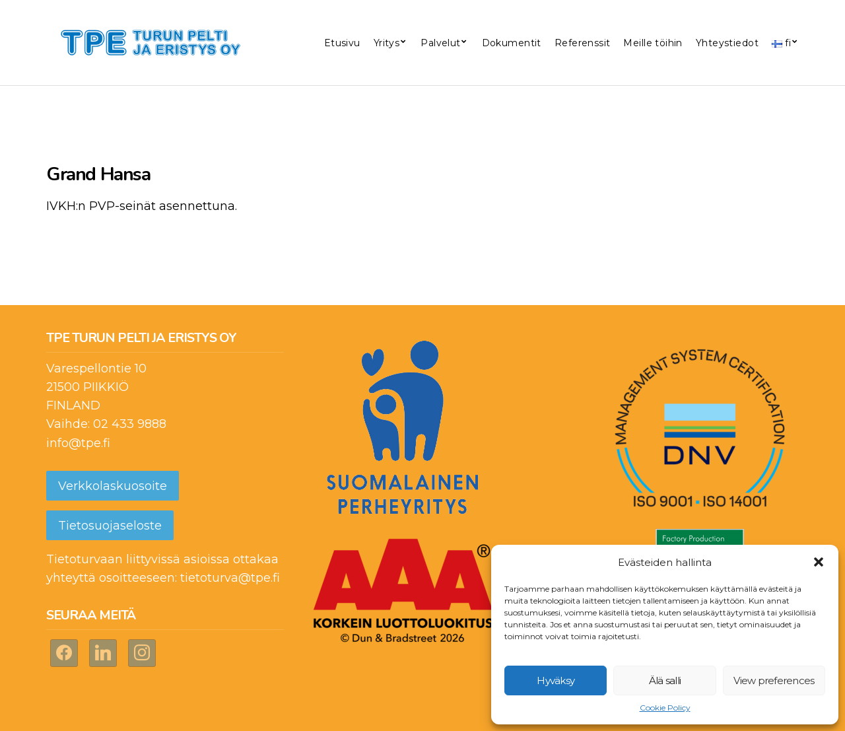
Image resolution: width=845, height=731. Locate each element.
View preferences (773, 680)
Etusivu (342, 43)
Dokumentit (511, 43)
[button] (818, 562)
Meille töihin (652, 43)
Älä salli (665, 680)
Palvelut (440, 43)
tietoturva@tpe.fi (230, 578)
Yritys (387, 43)
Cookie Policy (665, 708)
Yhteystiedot (727, 43)
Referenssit (583, 43)
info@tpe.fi (78, 443)
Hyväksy (555, 680)
